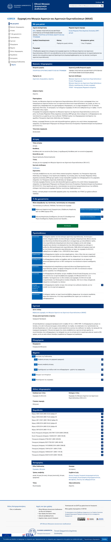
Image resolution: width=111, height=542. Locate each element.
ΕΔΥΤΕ (78, 501)
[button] (92, 539)
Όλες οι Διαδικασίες (15, 505)
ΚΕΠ (34, 31)
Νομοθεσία (13, 55)
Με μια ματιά (14, 24)
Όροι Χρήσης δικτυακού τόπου (47, 509)
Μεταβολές (72, 479)
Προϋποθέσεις (14, 37)
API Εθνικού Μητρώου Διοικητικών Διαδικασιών (55, 524)
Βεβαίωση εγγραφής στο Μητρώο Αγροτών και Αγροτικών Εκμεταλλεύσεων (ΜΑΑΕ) (59, 312)
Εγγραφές (36, 469)
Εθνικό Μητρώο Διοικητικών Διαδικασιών (42, 6)
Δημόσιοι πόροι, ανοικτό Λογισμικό (48, 513)
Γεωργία (76, 475)
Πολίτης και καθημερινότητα (86, 479)
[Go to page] (102, 5)
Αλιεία (71, 475)
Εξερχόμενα (14, 44)
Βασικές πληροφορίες (17, 27)
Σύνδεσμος (36, 168)
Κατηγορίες (14, 58)
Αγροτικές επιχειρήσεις (40, 79)
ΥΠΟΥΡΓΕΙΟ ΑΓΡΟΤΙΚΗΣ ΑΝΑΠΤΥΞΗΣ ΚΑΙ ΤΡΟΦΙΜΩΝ (49, 70)
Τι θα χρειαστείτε (15, 34)
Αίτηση (12, 30)
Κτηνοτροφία (73, 477)
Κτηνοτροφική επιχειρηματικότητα (89, 477)
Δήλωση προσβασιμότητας (46, 511)
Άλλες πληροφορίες (16, 51)
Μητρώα (42, 469)
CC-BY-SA (83, 504)
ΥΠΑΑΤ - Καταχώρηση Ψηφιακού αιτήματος (82, 87)
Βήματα (12, 48)
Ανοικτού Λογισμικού (91, 501)
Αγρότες (51, 79)
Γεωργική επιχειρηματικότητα (89, 475)
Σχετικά (12, 41)
